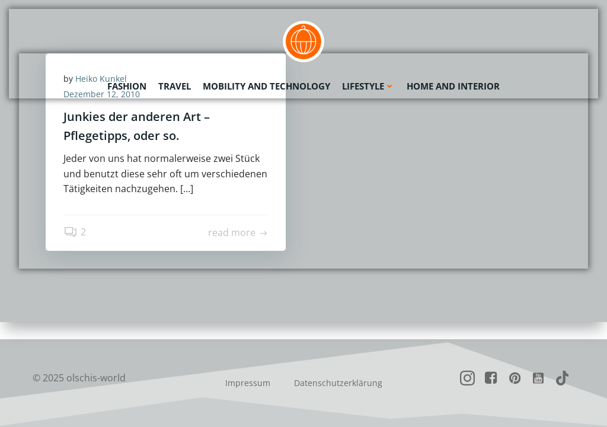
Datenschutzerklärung (338, 382)
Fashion (126, 86)
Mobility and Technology (266, 86)
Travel (174, 86)
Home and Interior (453, 86)
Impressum (247, 382)
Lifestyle (368, 86)
